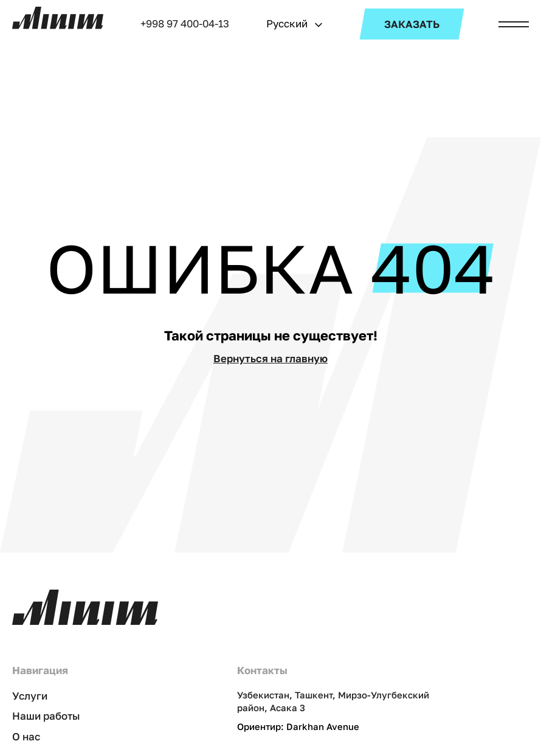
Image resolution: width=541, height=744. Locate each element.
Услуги (29, 695)
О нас (26, 736)
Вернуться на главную (270, 358)
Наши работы (46, 715)
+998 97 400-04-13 (184, 23)
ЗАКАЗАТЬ (411, 24)
